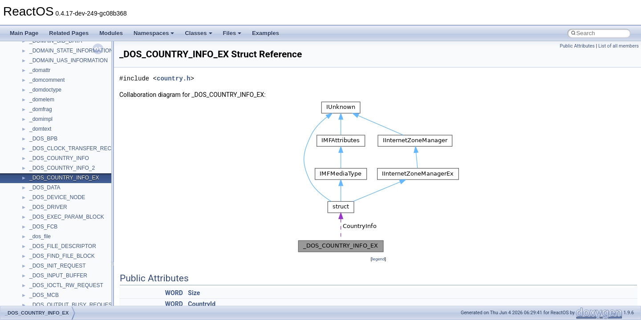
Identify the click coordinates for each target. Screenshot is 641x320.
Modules (111, 33)
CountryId (201, 304)
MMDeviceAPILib (49, 234)
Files (232, 33)
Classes (198, 33)
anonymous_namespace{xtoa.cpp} (70, 97)
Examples (265, 33)
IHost (35, 185)
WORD (174, 292)
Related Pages (69, 33)
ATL (34, 107)
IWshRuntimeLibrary (53, 195)
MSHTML (40, 243)
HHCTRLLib (43, 175)
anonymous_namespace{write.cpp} (71, 87)
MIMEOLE (41, 224)
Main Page (24, 33)
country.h (174, 78)
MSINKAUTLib (46, 263)
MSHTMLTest (45, 253)
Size (194, 292)
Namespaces (154, 33)
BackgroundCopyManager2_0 (64, 126)
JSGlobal (40, 204)
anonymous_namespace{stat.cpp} (69, 58)
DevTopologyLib (48, 155)
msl (33, 273)
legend (378, 258)
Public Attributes (577, 46)
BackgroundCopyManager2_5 (64, 136)
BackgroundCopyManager (60, 116)
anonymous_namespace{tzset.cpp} (71, 77)
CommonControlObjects (57, 146)
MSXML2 (40, 302)
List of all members (618, 46)
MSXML (39, 292)
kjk (32, 214)
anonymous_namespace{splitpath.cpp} (75, 48)
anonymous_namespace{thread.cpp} (72, 67)
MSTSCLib (42, 283)
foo (33, 165)
